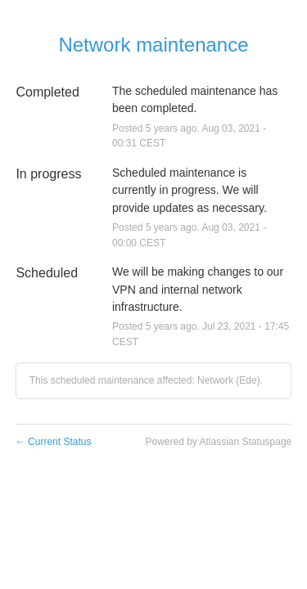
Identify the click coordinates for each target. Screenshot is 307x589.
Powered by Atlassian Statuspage (218, 441)
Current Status (54, 441)
